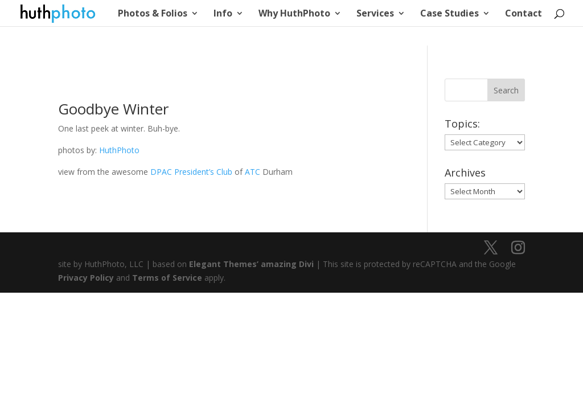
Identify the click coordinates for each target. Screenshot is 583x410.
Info (223, 14)
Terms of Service (167, 277)
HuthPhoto (119, 150)
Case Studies (449, 14)
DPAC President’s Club (191, 171)
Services (375, 14)
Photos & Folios (152, 14)
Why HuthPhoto (294, 14)
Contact (523, 14)
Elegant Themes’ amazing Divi (250, 264)
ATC (252, 171)
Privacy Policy (86, 277)
